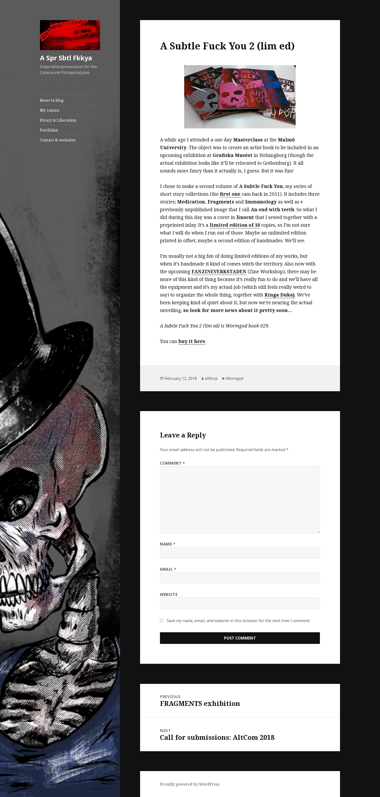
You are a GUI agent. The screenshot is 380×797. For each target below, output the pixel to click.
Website (168, 594)
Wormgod (234, 378)
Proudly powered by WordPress (189, 784)
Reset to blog (52, 100)
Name (167, 544)
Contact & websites (57, 140)
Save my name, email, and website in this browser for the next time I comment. (238, 620)
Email (168, 569)
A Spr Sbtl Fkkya (66, 57)
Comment (172, 463)
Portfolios (49, 130)
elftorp (211, 378)
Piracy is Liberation (58, 120)
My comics (49, 110)
